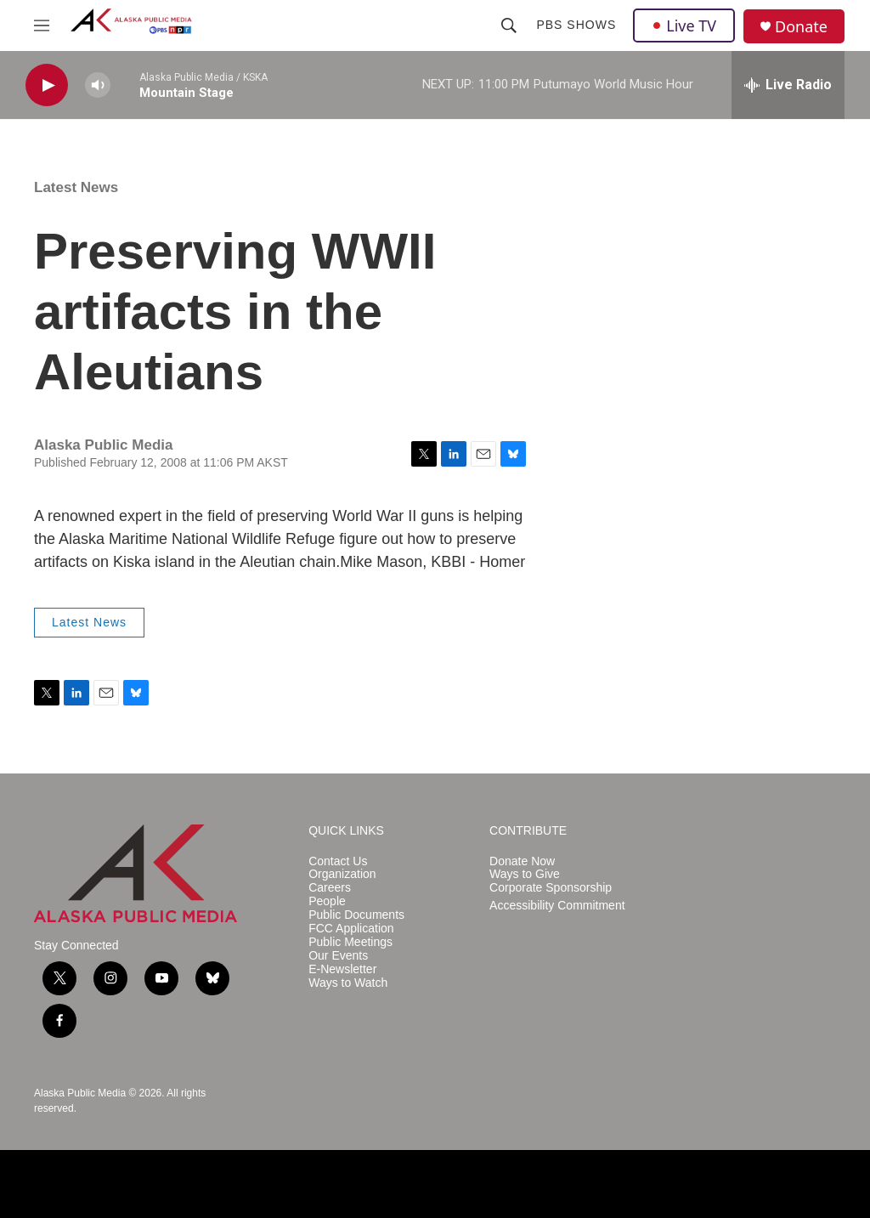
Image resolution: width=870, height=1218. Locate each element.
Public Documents (356, 915)
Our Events (338, 955)
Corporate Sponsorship (550, 887)
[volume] (97, 85)
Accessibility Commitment (556, 905)
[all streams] (788, 85)
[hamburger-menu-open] (41, 25)
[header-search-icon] (509, 25)
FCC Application (350, 928)
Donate (801, 27)
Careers (329, 887)
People (327, 901)
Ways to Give (524, 874)
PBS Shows (576, 24)
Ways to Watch (347, 983)
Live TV (684, 25)
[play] (46, 85)
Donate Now (522, 861)
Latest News (76, 187)
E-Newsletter (342, 969)
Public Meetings (350, 942)
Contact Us (337, 861)
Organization (342, 874)
